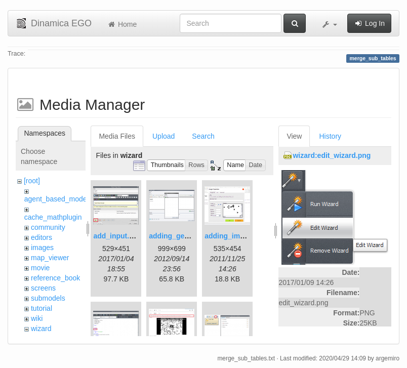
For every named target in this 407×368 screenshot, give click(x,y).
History (330, 136)
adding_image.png (236, 236)
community (48, 227)
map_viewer (50, 258)
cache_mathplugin (53, 217)
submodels (48, 298)
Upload (163, 136)
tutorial (41, 308)
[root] (32, 181)
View (294, 136)
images (42, 247)
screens (43, 288)
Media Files (117, 136)
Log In (369, 23)
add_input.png (117, 236)
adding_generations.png (190, 236)
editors (41, 237)
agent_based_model (56, 199)
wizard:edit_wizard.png (332, 155)
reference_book (55, 278)
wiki (37, 318)
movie (40, 268)
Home (122, 24)
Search (203, 136)
